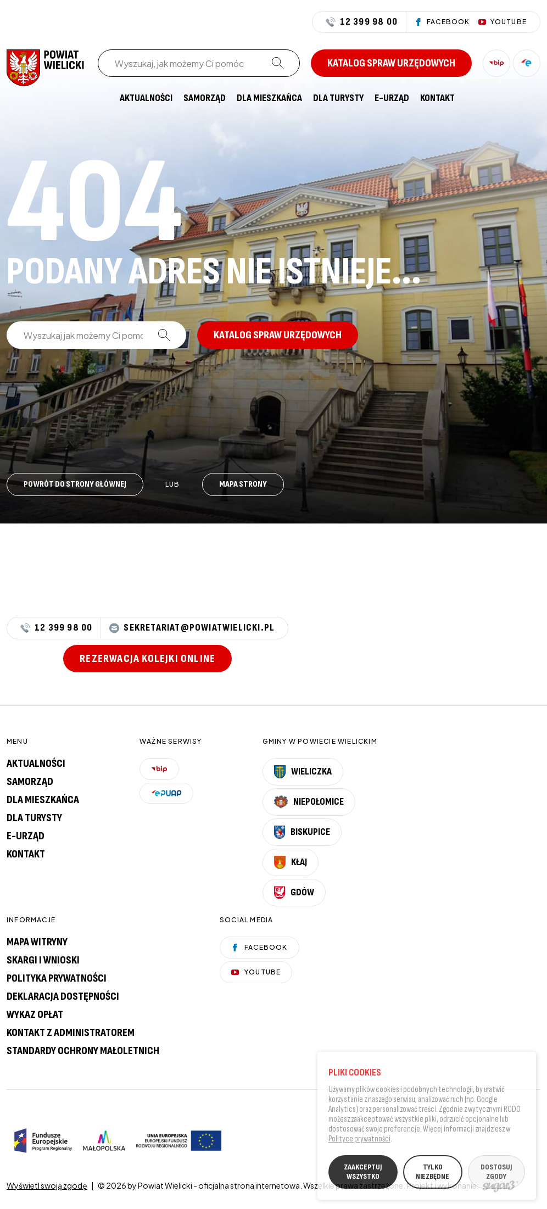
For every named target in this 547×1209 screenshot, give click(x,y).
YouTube (256, 972)
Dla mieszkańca (269, 98)
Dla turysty (338, 98)
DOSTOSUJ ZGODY (496, 1174)
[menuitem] (103, 98)
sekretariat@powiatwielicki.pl (192, 628)
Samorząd (204, 98)
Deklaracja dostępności (63, 996)
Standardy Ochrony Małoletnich (83, 1050)
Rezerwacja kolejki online (147, 658)
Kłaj (290, 862)
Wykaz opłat (35, 1014)
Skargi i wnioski (43, 960)
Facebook (259, 947)
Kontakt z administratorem (71, 1032)
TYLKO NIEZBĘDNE (432, 1174)
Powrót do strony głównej (75, 484)
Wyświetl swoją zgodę (47, 1185)
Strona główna (103, 98)
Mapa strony (243, 484)
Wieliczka (303, 771)
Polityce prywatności (359, 1141)
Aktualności (146, 98)
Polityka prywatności (57, 978)
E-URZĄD (392, 98)
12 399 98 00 (362, 22)
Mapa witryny (37, 942)
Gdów (294, 892)
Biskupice (302, 832)
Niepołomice (309, 802)
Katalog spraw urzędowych (391, 63)
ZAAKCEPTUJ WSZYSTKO (363, 1174)
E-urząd (25, 836)
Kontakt (437, 98)
